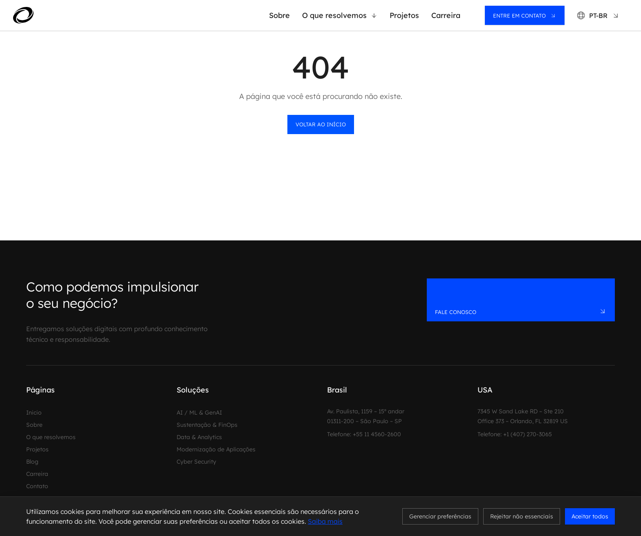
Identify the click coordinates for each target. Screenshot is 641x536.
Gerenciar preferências (440, 516)
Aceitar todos (590, 516)
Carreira (445, 15)
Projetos (404, 15)
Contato (37, 486)
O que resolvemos (339, 15)
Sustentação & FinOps (207, 424)
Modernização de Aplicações (216, 449)
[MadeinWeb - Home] (53, 15)
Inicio (34, 412)
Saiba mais (325, 521)
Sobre (279, 15)
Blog (32, 461)
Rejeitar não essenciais (521, 516)
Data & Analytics (199, 437)
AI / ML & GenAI (199, 412)
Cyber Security (196, 461)
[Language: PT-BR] (598, 15)
